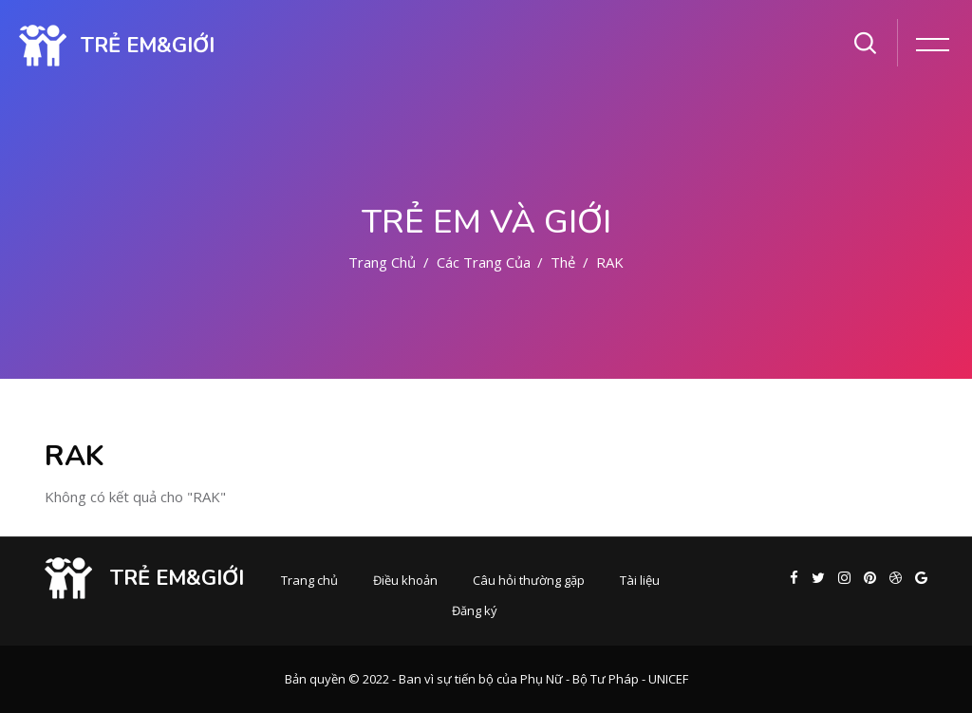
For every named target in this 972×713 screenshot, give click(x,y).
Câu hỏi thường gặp (529, 580)
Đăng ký (474, 610)
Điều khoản (405, 580)
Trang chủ (382, 262)
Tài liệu (640, 580)
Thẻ (563, 262)
